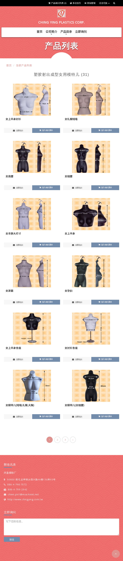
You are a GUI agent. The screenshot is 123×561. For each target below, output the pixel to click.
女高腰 (9, 176)
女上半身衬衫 (13, 119)
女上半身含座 (13, 348)
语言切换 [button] (104, 3)
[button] (116, 554)
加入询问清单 (46, 130)
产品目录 (66, 32)
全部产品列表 (24, 65)
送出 (11, 539)
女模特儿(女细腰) (74, 405)
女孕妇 (68, 291)
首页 (39, 31)
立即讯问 (18, 130)
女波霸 (9, 291)
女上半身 (70, 233)
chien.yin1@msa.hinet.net (23, 494)
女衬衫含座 (71, 348)
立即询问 (81, 31)
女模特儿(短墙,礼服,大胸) (20, 405)
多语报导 (75, 3)
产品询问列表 (57, 3)
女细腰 (68, 176)
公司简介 (51, 32)
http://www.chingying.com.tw (25, 499)
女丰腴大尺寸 (13, 233)
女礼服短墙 (71, 119)
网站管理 (90, 3)
